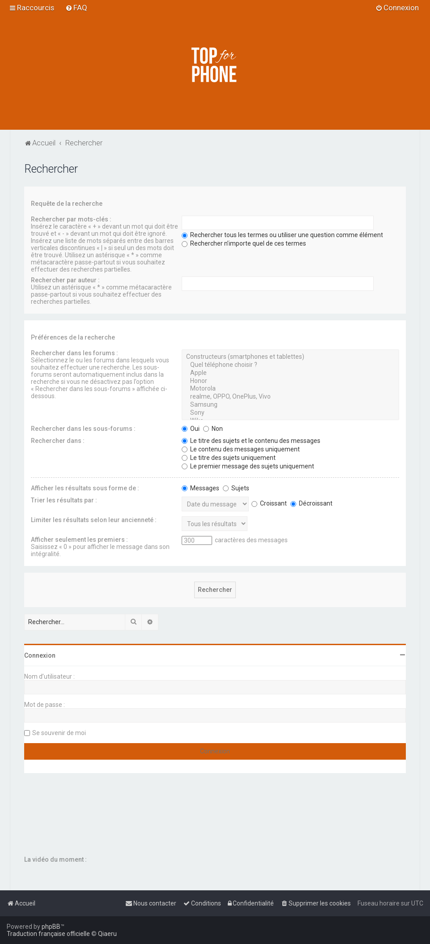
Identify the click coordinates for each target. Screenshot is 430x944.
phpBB (51, 926)
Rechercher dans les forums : (74, 353)
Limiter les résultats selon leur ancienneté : (94, 519)
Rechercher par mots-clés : (71, 219)
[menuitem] (76, 7)
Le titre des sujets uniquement (229, 457)
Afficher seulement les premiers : (79, 539)
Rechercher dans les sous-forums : (83, 428)
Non (213, 428)
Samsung (290, 405)
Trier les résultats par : (64, 500)
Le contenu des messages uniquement (241, 449)
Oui (191, 428)
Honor (290, 381)
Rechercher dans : (58, 440)
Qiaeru (107, 933)
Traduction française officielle (48, 933)
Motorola (290, 389)
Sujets (236, 488)
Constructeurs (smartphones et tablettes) (290, 357)
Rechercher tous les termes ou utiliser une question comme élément (282, 234)
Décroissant (311, 503)
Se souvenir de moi (59, 732)
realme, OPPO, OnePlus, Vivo (290, 397)
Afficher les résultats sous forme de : (85, 488)
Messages (200, 488)
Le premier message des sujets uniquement (248, 466)
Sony (290, 413)
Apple (290, 373)
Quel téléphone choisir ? (290, 365)
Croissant (269, 503)
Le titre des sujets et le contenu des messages (251, 440)
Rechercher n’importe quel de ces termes (244, 243)
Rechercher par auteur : (65, 280)
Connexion (39, 655)
